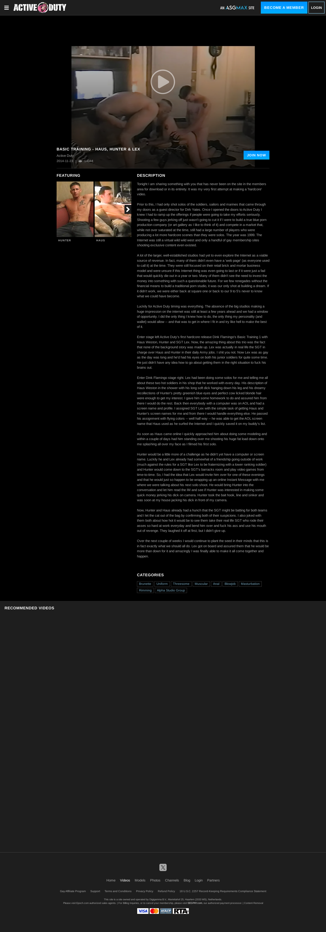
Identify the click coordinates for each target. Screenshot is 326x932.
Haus (100, 240)
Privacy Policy (144, 891)
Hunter (64, 240)
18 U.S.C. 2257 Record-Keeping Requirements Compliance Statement (223, 891)
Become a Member (284, 8)
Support (95, 891)
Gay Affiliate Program (73, 891)
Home (110, 880)
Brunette (145, 584)
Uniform (162, 584)
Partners (213, 880)
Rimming (145, 590)
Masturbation (250, 584)
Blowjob (230, 584)
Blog (187, 880)
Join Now (256, 155)
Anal (216, 584)
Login (316, 8)
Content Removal (253, 903)
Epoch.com (82, 903)
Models (140, 880)
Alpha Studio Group (171, 590)
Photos (155, 880)
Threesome (181, 584)
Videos (125, 880)
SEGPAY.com (194, 903)
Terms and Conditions (118, 891)
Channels (172, 880)
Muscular (201, 584)
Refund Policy (166, 891)
